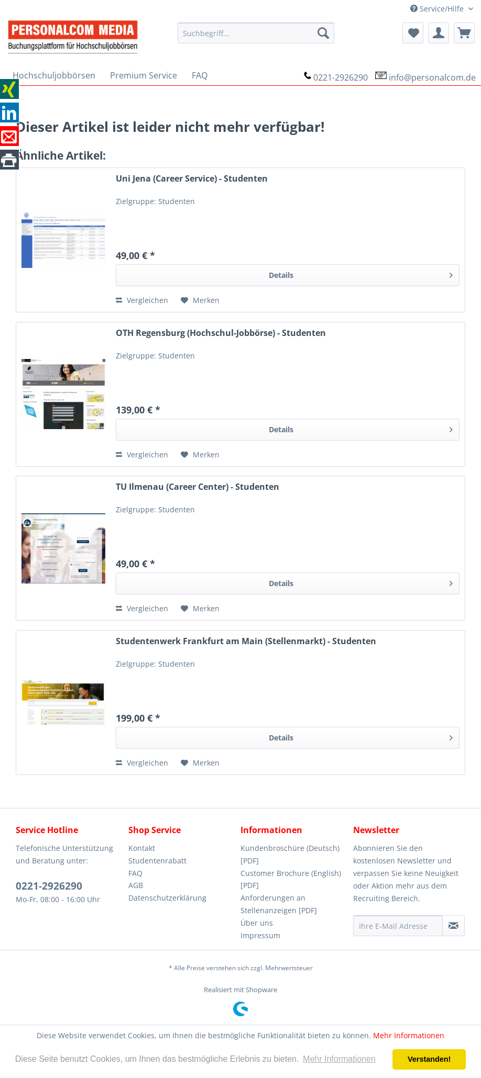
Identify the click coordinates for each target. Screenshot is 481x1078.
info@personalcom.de (432, 77)
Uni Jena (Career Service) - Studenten (192, 178)
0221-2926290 (340, 77)
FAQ (135, 873)
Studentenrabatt (157, 861)
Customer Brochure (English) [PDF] (290, 879)
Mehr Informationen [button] (339, 1058)
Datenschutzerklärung (167, 898)
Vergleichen (142, 300)
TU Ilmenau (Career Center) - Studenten (197, 486)
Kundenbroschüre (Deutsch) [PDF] (290, 854)
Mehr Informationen (408, 1035)
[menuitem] (256, 33)
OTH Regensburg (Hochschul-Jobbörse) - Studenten (221, 333)
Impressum (260, 935)
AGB (135, 885)
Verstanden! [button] (429, 1059)
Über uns (256, 923)
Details (361, 273)
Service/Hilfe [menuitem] (438, 9)
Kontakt (141, 848)
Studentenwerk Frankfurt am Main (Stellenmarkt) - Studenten (246, 641)
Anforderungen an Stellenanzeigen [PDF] (278, 904)
